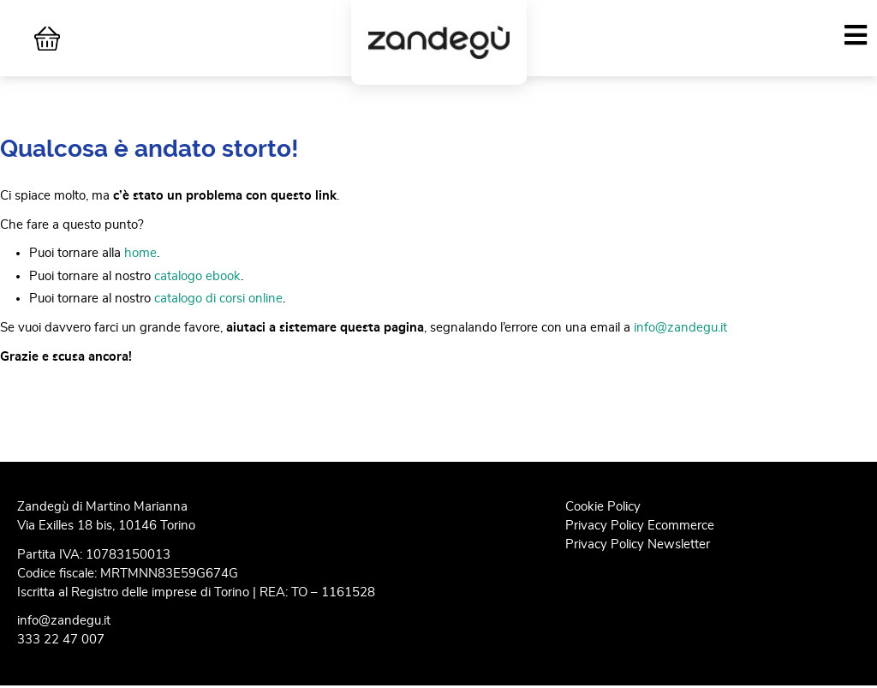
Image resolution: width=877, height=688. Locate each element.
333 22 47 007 (60, 639)
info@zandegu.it (680, 327)
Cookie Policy (603, 506)
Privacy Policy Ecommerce (639, 525)
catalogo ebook (197, 276)
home (140, 253)
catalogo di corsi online (218, 298)
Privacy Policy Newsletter (637, 544)
